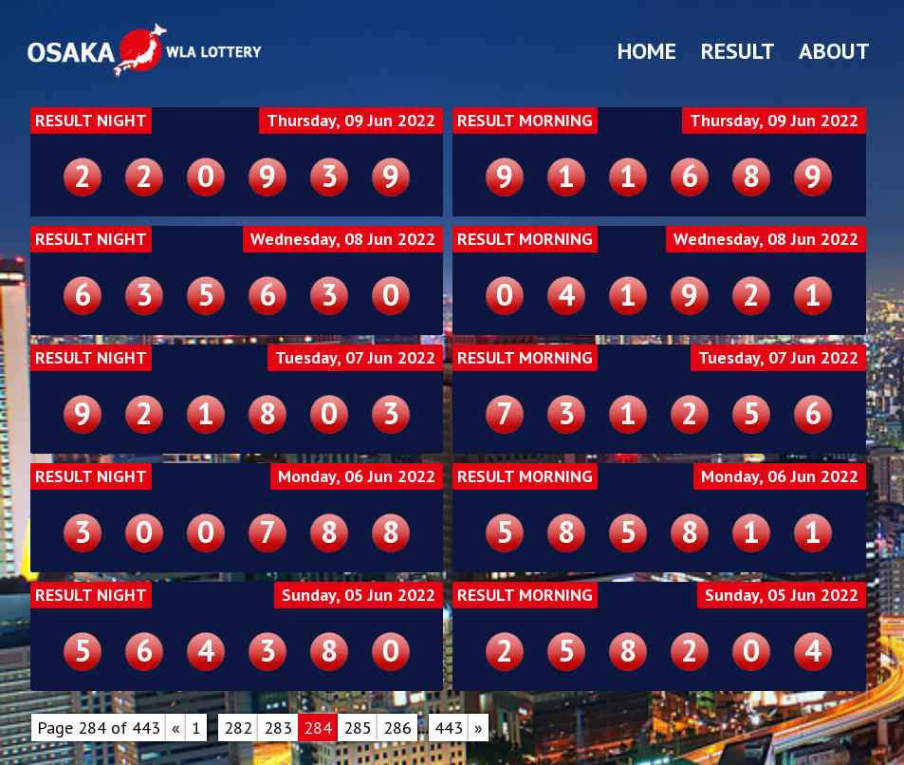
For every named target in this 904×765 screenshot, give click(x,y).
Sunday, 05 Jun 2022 (358, 595)
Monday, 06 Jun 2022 (356, 476)
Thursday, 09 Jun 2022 (351, 120)
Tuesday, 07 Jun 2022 (355, 357)
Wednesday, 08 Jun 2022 (342, 239)
